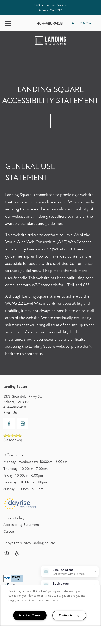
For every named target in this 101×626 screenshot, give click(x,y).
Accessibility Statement (21, 524)
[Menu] (8, 23)
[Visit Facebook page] (9, 423)
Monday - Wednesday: (20, 462)
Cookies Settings (69, 615)
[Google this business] (22, 423)
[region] (50, 605)
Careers (9, 531)
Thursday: (11, 468)
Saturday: (10, 482)
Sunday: (9, 489)
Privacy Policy (13, 518)
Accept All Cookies (29, 615)
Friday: (8, 475)
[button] (81, 23)
